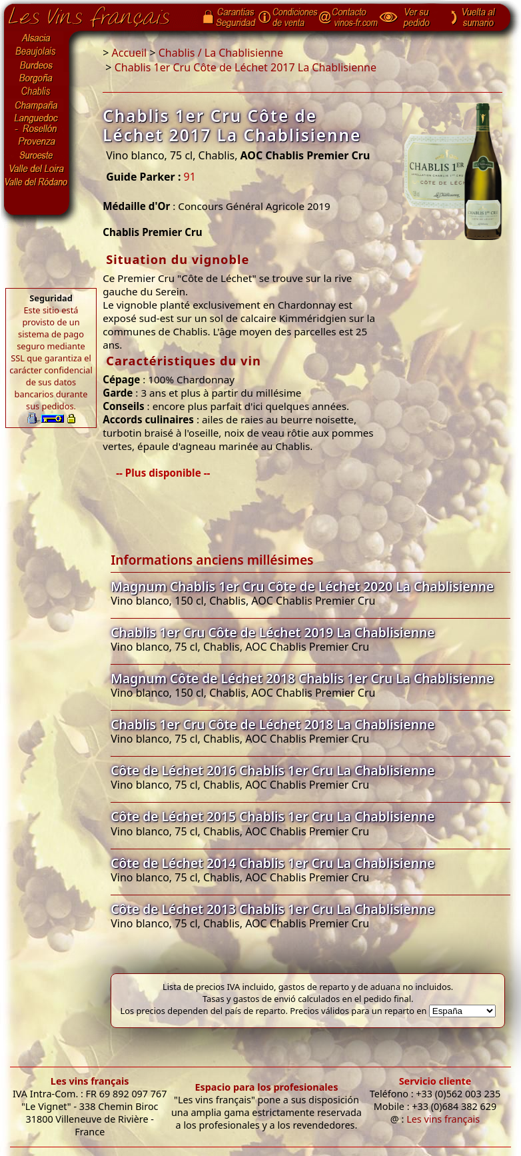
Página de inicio (99, 14)
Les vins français (90, 1081)
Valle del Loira (36, 168)
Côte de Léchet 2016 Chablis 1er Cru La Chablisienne (272, 770)
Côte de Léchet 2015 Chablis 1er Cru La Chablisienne (272, 816)
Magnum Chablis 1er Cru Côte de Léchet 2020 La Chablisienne (302, 586)
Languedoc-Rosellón (36, 123)
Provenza (36, 142)
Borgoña (36, 78)
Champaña (36, 105)
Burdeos (36, 65)
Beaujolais (36, 52)
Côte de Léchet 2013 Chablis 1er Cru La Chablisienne (272, 909)
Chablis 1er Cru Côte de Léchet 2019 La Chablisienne (272, 632)
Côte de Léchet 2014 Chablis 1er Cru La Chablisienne (272, 863)
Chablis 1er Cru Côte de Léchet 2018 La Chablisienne (272, 724)
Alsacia (36, 38)
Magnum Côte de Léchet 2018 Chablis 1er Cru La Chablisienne (302, 678)
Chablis (36, 92)
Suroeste (36, 155)
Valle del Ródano (36, 182)
